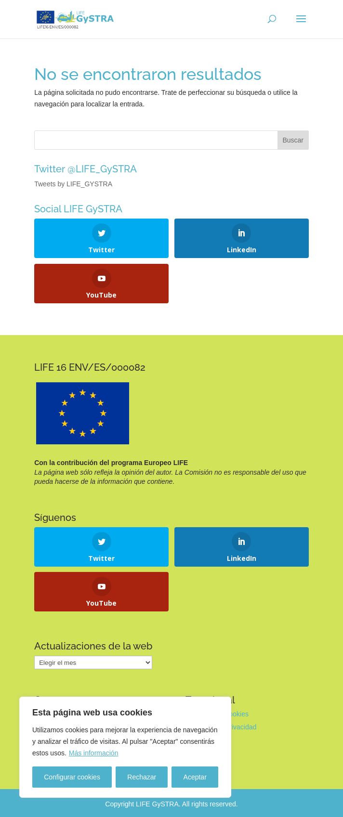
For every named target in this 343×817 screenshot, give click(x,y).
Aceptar (195, 777)
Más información (94, 753)
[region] (125, 747)
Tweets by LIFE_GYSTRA (73, 184)
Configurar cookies (72, 777)
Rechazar (141, 777)
